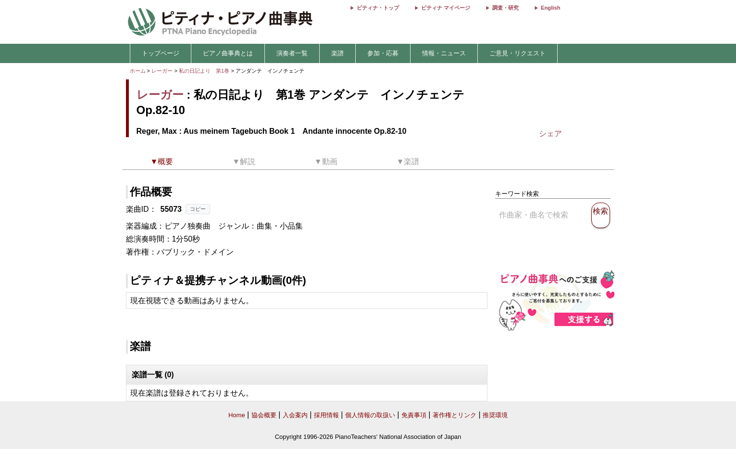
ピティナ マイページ (445, 8)
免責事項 (413, 415)
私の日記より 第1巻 (205, 71)
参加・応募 (383, 53)
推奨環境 (495, 415)
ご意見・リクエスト (517, 53)
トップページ (160, 53)
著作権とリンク (454, 415)
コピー (198, 209)
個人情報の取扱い (370, 415)
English (550, 8)
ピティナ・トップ (378, 8)
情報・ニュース (444, 53)
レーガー (162, 71)
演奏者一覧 (292, 53)
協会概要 (263, 415)
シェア (550, 133)
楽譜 (337, 53)
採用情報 (326, 415)
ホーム (138, 71)
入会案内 (295, 415)
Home (236, 415)
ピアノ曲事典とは (228, 53)
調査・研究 (505, 8)
